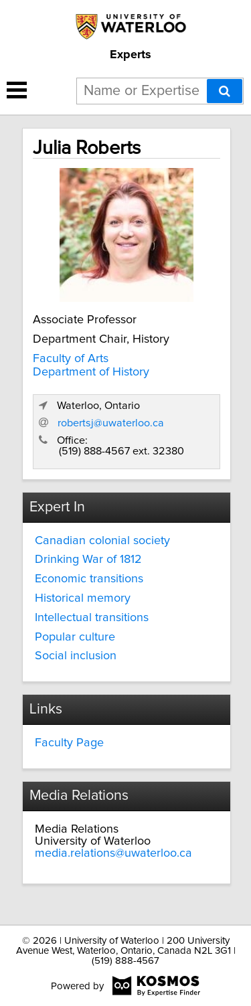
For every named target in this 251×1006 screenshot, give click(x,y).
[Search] (224, 91)
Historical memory (83, 598)
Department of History (91, 372)
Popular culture (75, 637)
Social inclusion (75, 656)
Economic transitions (89, 579)
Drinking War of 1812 (88, 560)
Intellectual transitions (92, 618)
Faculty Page (69, 743)
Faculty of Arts (70, 359)
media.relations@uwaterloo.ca (113, 853)
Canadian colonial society (102, 541)
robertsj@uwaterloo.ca (111, 423)
